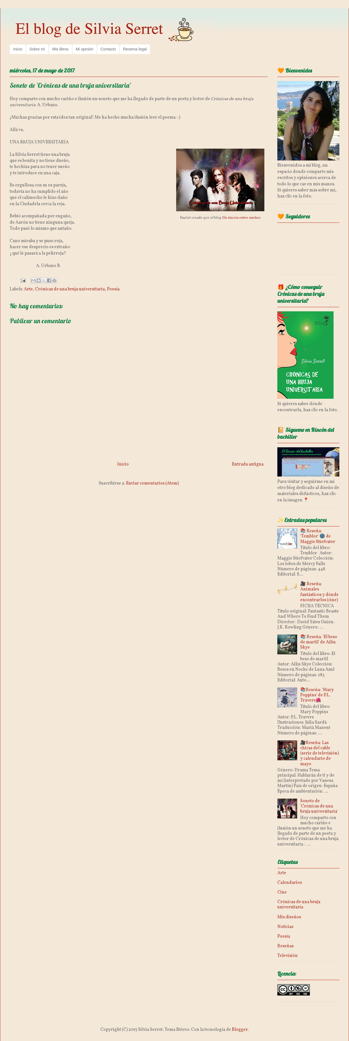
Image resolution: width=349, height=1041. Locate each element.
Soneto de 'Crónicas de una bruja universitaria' (319, 806)
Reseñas (285, 946)
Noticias (285, 927)
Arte (28, 289)
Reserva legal (135, 49)
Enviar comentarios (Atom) (152, 483)
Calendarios (289, 883)
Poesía (113, 289)
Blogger (240, 1030)
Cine (282, 892)
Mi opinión (84, 49)
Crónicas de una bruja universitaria (70, 289)
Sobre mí (37, 49)
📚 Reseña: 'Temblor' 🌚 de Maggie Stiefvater (317, 536)
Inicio (17, 49)
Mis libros (60, 49)
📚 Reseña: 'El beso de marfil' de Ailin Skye (318, 642)
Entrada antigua (248, 464)
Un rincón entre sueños (241, 217)
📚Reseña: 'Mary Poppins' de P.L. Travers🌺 (317, 695)
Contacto (108, 49)
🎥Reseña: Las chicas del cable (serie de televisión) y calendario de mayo (319, 753)
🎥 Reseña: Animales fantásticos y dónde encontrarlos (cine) (319, 592)
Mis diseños (289, 917)
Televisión (287, 956)
